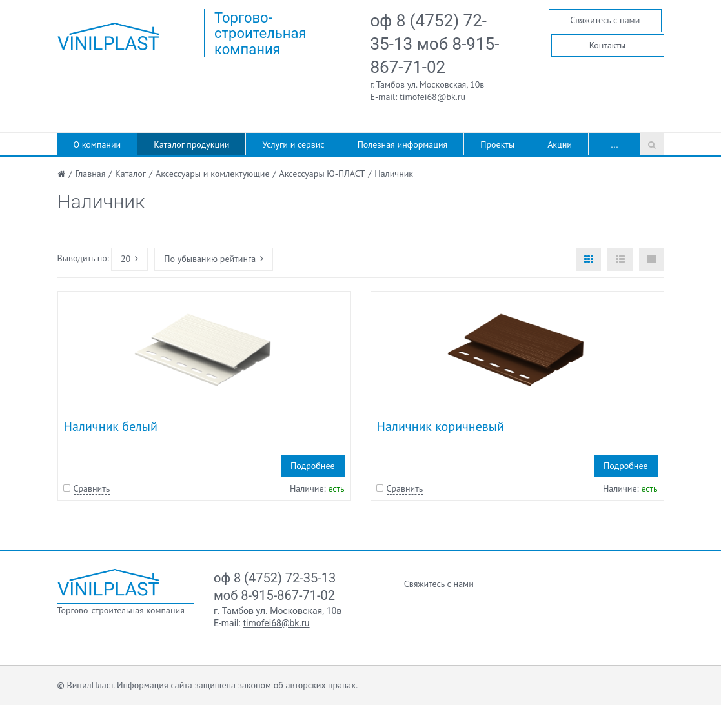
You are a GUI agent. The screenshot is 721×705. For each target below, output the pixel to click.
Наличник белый (110, 426)
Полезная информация (403, 144)
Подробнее (312, 466)
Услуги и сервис (293, 144)
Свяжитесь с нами (605, 20)
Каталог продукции (191, 144)
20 (129, 258)
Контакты (607, 45)
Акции (559, 144)
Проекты (497, 144)
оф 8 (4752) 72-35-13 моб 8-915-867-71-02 (435, 44)
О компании (97, 144)
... (614, 144)
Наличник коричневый (440, 426)
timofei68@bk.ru (432, 97)
